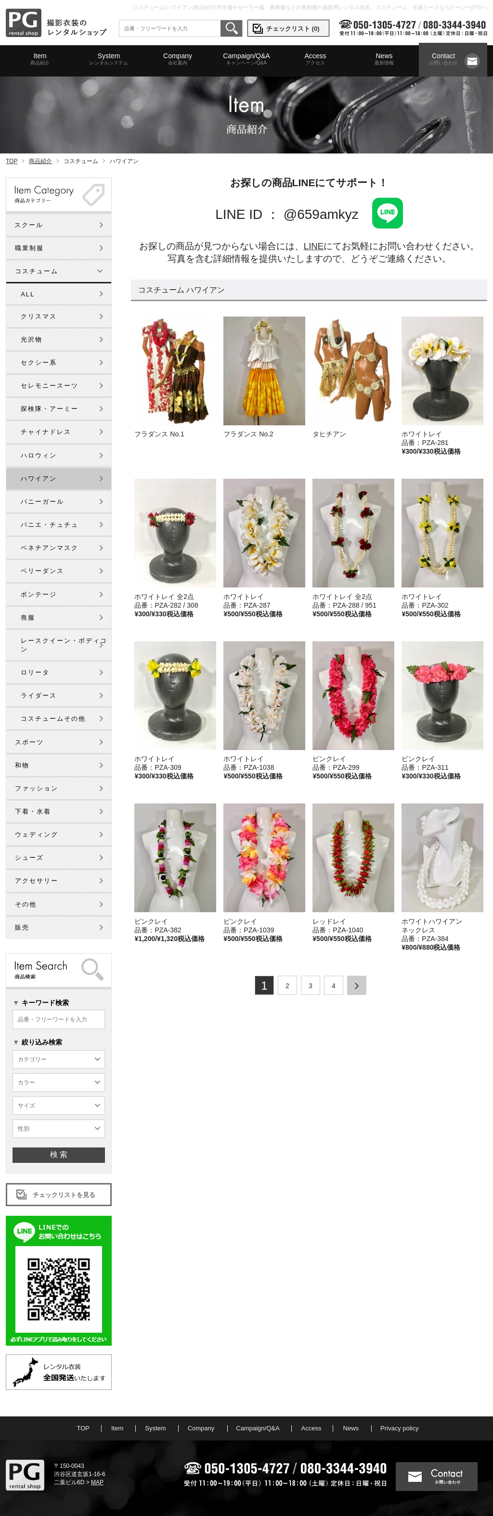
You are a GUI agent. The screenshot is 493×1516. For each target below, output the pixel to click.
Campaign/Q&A (246, 59)
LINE (314, 246)
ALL (28, 294)
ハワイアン (39, 478)
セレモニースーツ (49, 385)
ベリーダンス (42, 570)
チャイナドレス (46, 431)
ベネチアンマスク (49, 547)
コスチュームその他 (53, 718)
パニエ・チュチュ (49, 524)
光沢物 (31, 339)
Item (40, 59)
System (109, 59)
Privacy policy (399, 1428)
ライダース (39, 695)
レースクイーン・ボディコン (64, 645)
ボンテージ (39, 594)
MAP (97, 1482)
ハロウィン (39, 455)
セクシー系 (39, 362)
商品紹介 (40, 161)
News (384, 59)
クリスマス (39, 316)
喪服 (28, 617)
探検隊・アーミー (49, 408)
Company (177, 59)
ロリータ (35, 672)
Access (315, 59)
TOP (11, 161)
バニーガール (42, 501)
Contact (443, 59)
